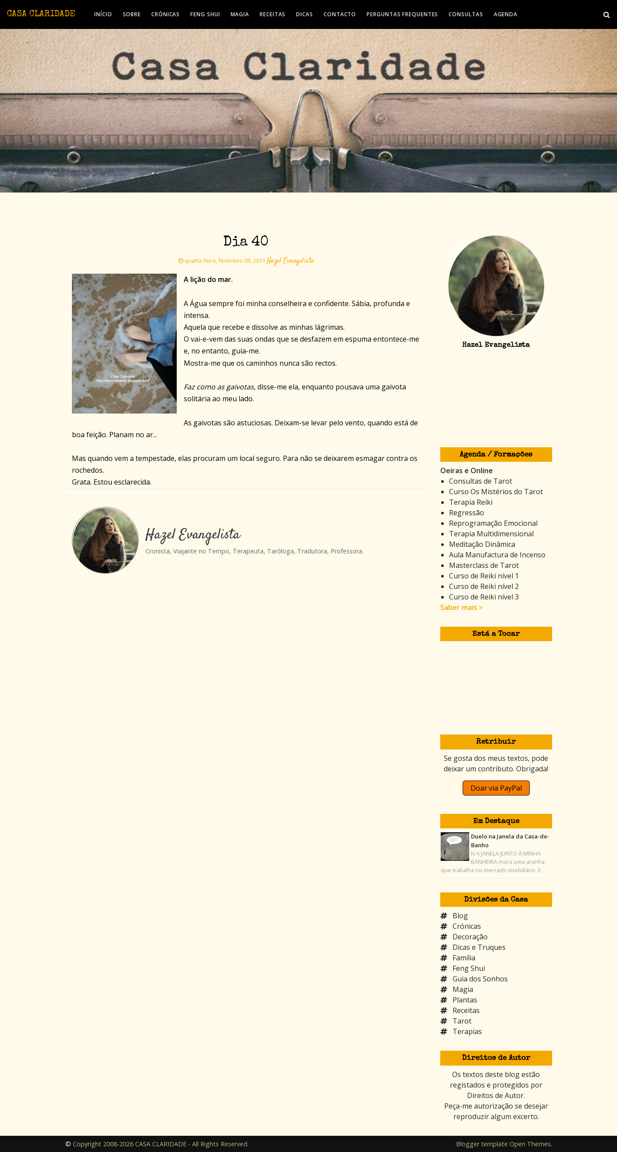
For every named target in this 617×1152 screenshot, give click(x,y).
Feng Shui (469, 968)
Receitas (466, 1010)
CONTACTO (340, 14)
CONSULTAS (466, 14)
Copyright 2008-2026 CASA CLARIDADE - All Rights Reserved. (161, 1144)
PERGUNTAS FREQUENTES (402, 14)
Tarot (462, 1021)
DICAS (304, 14)
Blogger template (482, 1144)
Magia (463, 989)
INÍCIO (103, 14)
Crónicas (467, 926)
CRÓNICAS (165, 14)
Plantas (465, 1000)
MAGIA (240, 14)
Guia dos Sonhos (480, 979)
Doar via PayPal (496, 788)
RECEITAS (272, 14)
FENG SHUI (205, 14)
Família (464, 958)
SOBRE (132, 14)
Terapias (467, 1031)
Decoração (470, 937)
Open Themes (530, 1144)
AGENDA (505, 14)
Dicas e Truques (479, 947)
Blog (460, 915)
